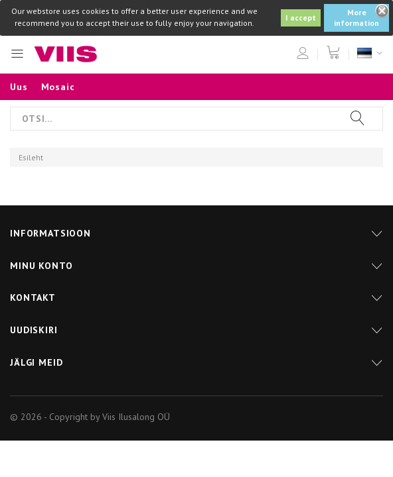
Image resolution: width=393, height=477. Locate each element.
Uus (19, 87)
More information (356, 17)
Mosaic (58, 87)
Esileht (31, 157)
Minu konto (41, 266)
